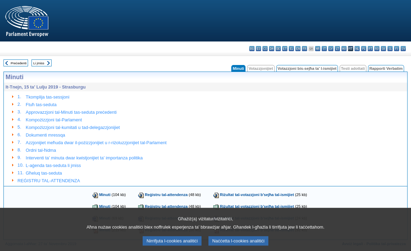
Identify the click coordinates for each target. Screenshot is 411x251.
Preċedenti (19, 63)
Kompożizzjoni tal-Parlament (54, 119)
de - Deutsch (278, 48)
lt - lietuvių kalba (337, 48)
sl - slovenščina (390, 48)
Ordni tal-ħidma (41, 150)
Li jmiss (38, 63)
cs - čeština (265, 48)
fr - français (304, 48)
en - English (298, 48)
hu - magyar (344, 48)
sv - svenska (403, 48)
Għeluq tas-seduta (44, 173)
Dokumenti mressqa (45, 135)
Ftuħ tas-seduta (41, 104)
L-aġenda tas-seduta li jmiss (53, 165)
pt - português (370, 48)
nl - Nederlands (357, 48)
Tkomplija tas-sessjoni (47, 97)
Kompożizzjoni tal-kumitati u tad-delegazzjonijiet (73, 127)
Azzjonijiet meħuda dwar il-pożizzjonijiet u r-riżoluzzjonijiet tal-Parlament (96, 142)
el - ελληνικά (291, 48)
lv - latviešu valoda (330, 48)
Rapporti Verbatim (386, 68)
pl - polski (363, 48)
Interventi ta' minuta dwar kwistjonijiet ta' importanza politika (84, 157)
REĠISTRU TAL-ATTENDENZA (49, 180)
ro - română (376, 48)
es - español (258, 48)
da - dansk (271, 48)
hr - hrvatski (317, 48)
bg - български (251, 48)
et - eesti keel (284, 48)
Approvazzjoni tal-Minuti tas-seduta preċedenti (71, 112)
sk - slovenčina (383, 48)
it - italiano (324, 48)
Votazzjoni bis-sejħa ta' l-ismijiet (307, 68)
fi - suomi (396, 48)
